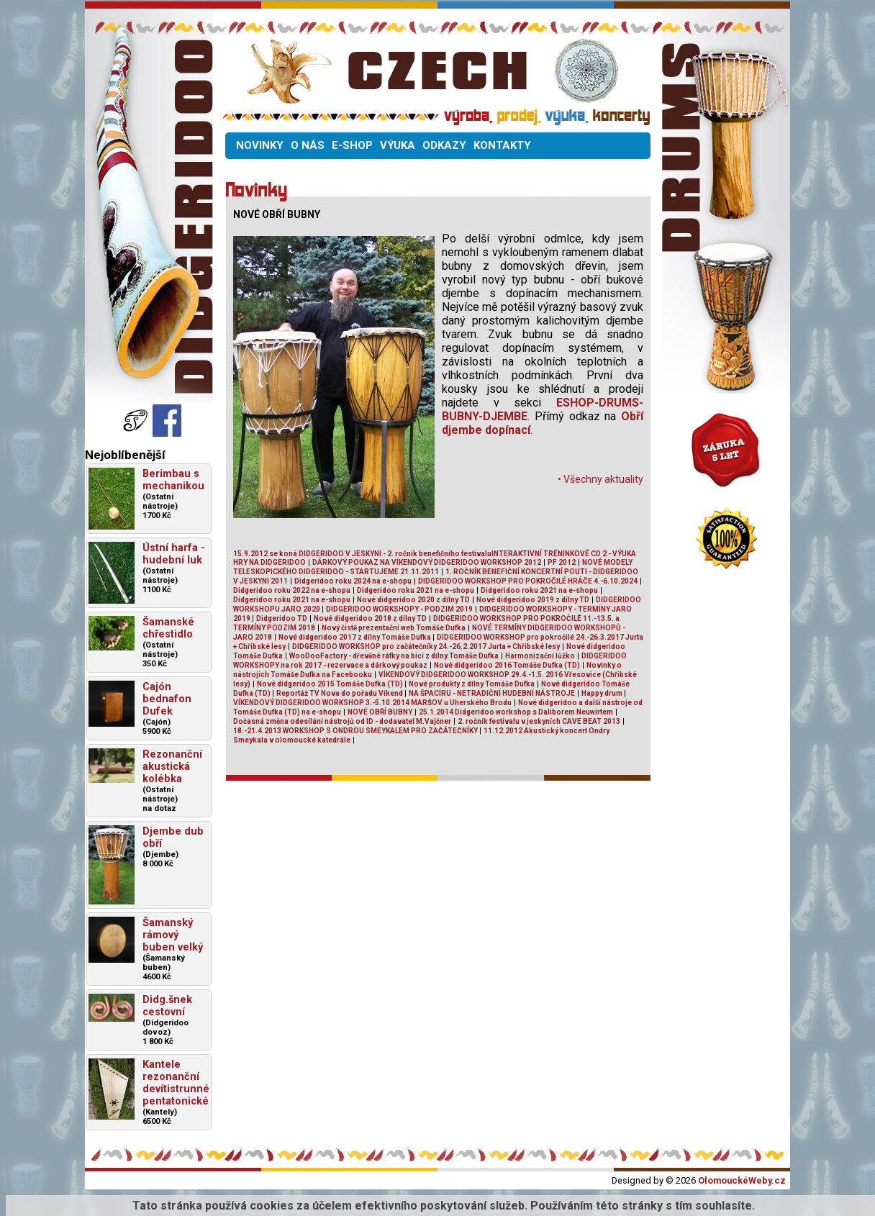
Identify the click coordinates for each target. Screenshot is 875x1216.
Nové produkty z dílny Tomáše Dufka (472, 684)
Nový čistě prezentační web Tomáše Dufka (394, 628)
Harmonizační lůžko (540, 656)
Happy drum (602, 693)
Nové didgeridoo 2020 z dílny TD (413, 600)
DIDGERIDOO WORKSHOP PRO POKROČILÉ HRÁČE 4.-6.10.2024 (528, 581)
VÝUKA (397, 145)
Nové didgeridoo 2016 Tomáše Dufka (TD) (507, 665)
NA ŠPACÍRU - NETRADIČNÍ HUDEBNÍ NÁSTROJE (492, 693)
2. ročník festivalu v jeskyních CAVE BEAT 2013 (539, 721)
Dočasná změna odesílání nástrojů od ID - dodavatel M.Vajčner (342, 721)
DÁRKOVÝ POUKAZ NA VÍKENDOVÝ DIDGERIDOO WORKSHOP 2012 (426, 562)
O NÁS (308, 145)
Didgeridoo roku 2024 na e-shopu (353, 581)
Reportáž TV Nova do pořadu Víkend (340, 693)
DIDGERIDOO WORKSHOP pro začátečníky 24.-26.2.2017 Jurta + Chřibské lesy (426, 646)
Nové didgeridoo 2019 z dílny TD (532, 600)
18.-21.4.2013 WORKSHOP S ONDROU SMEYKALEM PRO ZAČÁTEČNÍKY (356, 731)
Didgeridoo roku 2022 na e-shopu (291, 590)
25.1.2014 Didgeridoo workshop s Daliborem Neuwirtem (516, 712)
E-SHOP (352, 145)
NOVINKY (260, 145)
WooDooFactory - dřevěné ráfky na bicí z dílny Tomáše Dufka (394, 656)
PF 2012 (562, 562)
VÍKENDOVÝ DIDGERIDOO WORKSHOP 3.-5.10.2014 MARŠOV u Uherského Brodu (372, 703)
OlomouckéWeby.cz (742, 1180)
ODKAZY (444, 145)
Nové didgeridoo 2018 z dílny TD (370, 618)
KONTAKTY (502, 145)
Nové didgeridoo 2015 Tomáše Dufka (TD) (330, 684)
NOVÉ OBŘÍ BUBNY (380, 712)
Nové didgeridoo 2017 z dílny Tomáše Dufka (355, 637)
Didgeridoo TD (281, 618)
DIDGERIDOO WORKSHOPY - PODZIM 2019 (399, 609)
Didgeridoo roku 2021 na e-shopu (415, 590)
